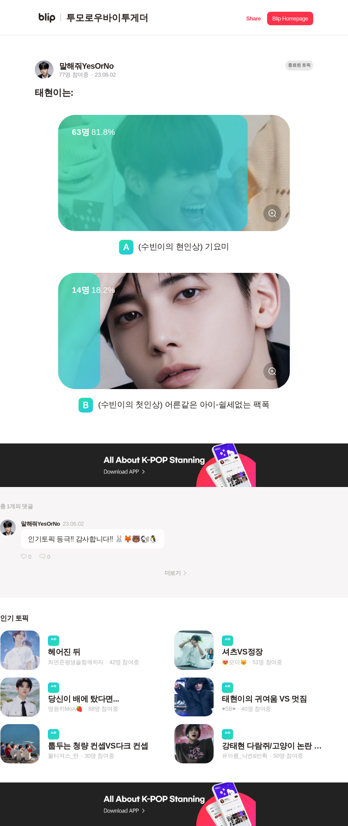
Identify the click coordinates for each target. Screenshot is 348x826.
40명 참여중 (256, 709)
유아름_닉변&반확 (245, 755)
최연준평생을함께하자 (76, 662)
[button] (253, 17)
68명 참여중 (103, 709)
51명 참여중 (267, 662)
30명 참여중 (99, 755)
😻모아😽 (234, 662)
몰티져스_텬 (63, 755)
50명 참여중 (288, 755)
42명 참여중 (124, 662)
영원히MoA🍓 (65, 709)
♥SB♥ (228, 709)
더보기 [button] (172, 573)
